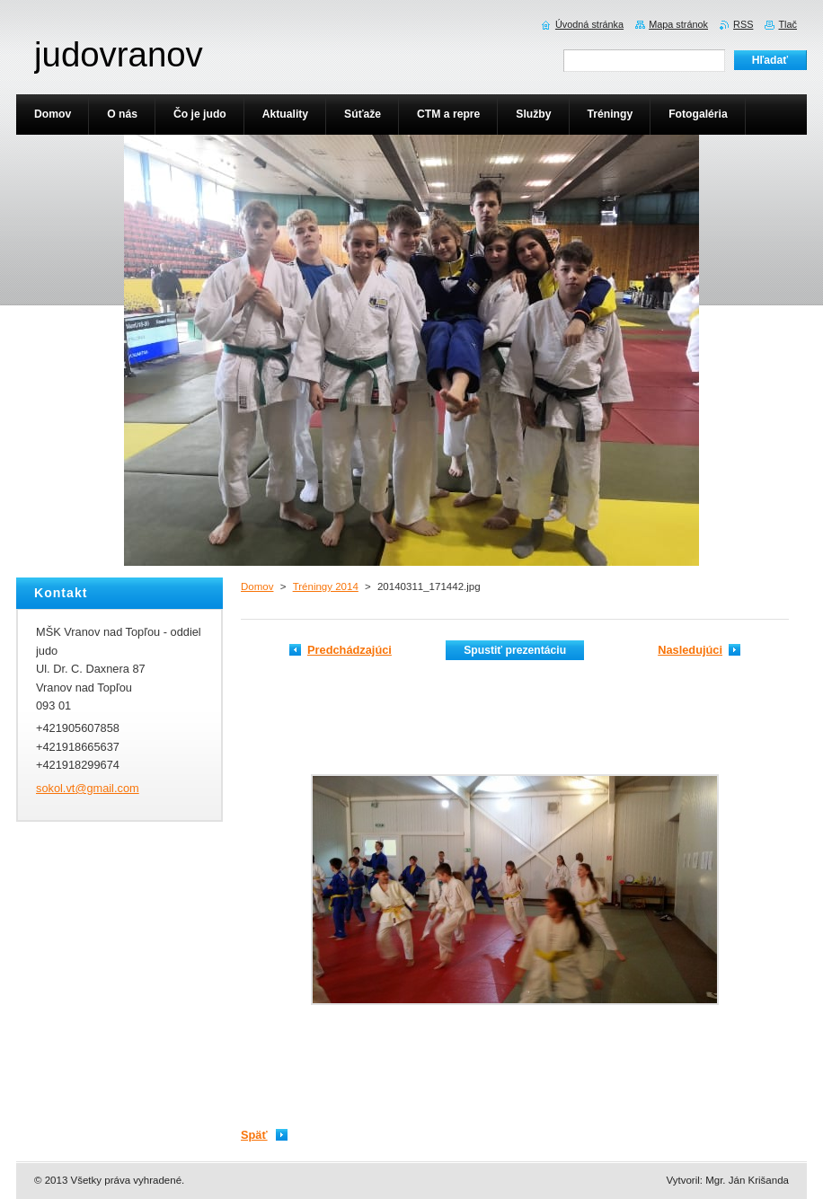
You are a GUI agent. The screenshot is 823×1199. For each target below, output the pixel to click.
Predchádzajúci (349, 650)
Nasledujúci (690, 650)
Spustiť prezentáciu (515, 650)
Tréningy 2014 (325, 586)
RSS (743, 24)
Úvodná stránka (589, 24)
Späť (254, 1135)
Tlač (787, 24)
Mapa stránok (678, 24)
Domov (257, 586)
